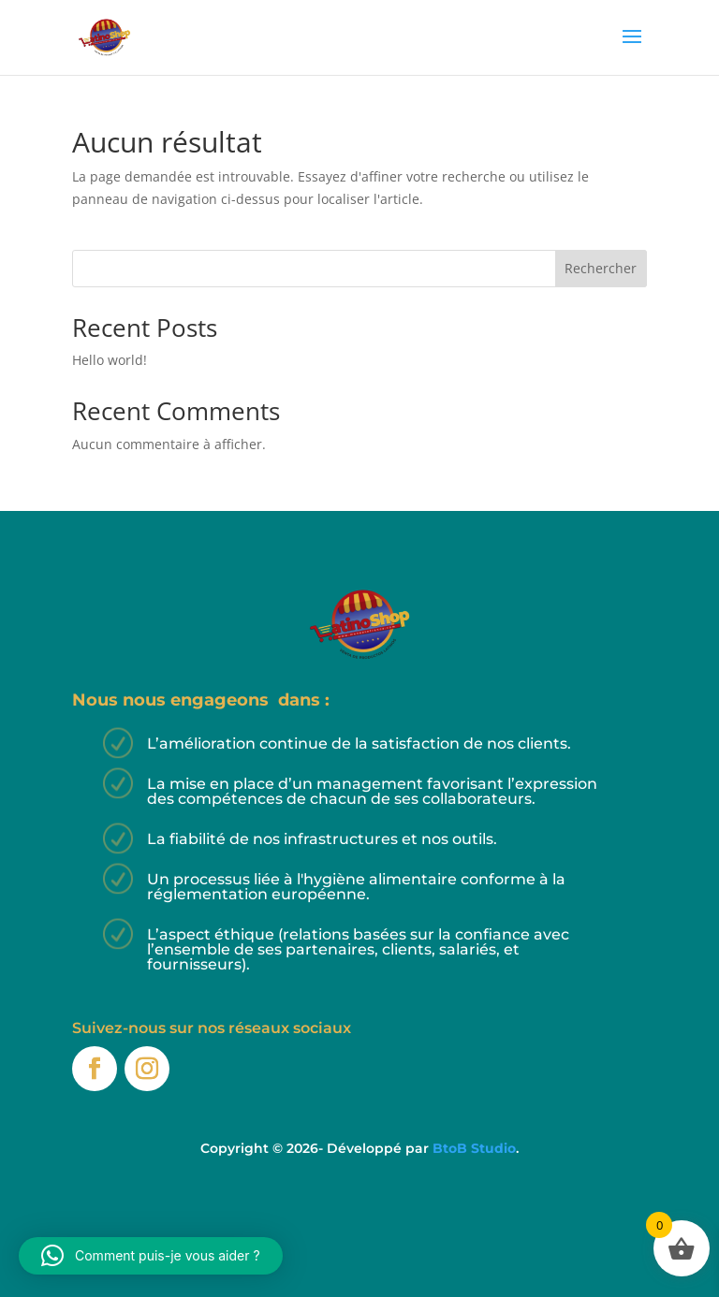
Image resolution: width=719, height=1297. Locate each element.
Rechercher (601, 268)
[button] (151, 1256)
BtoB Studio (474, 1148)
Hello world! (109, 360)
